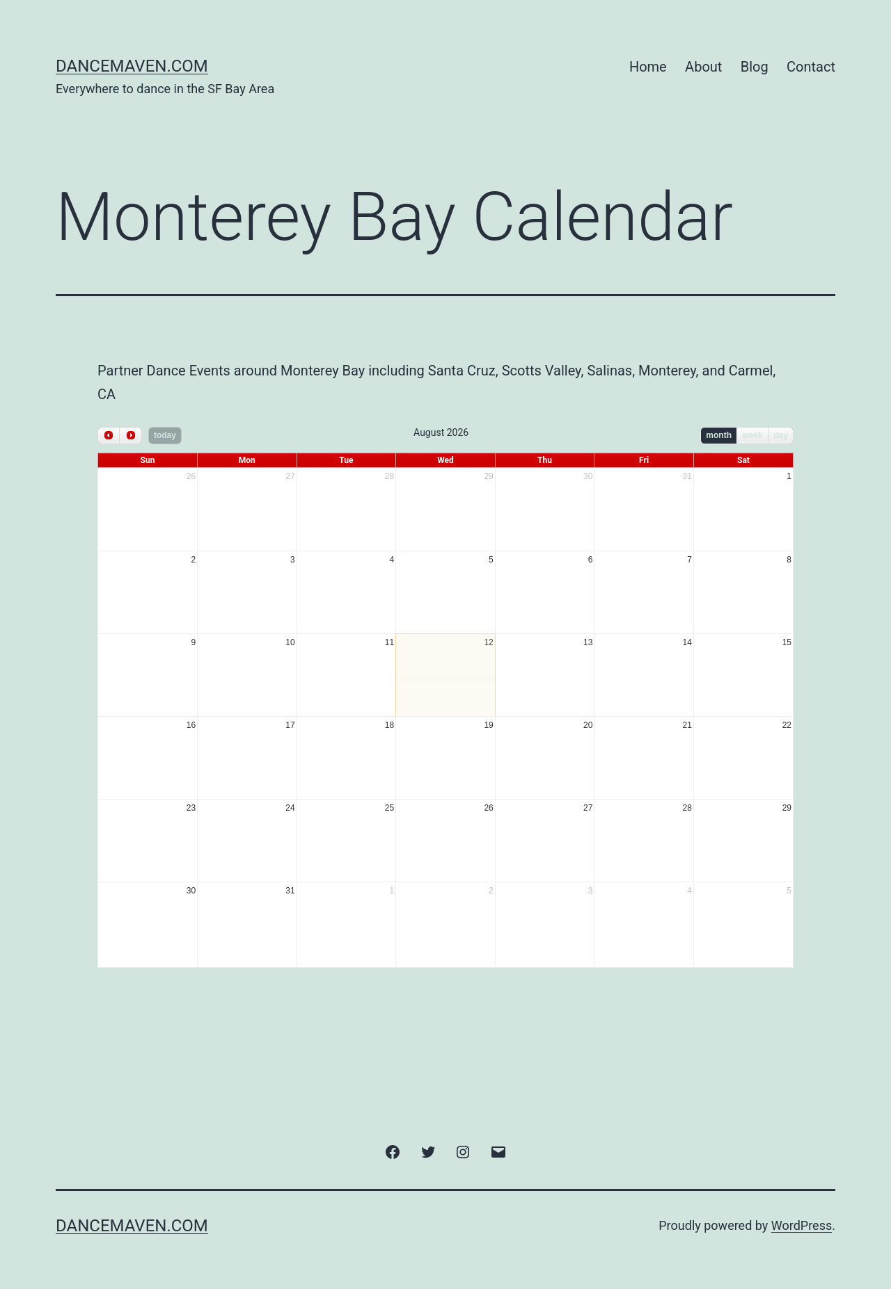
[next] (130, 435)
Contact (811, 66)
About (703, 66)
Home (648, 66)
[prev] (108, 435)
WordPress (801, 1225)
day (780, 435)
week (752, 435)
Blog (754, 66)
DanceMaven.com (132, 66)
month (719, 435)
